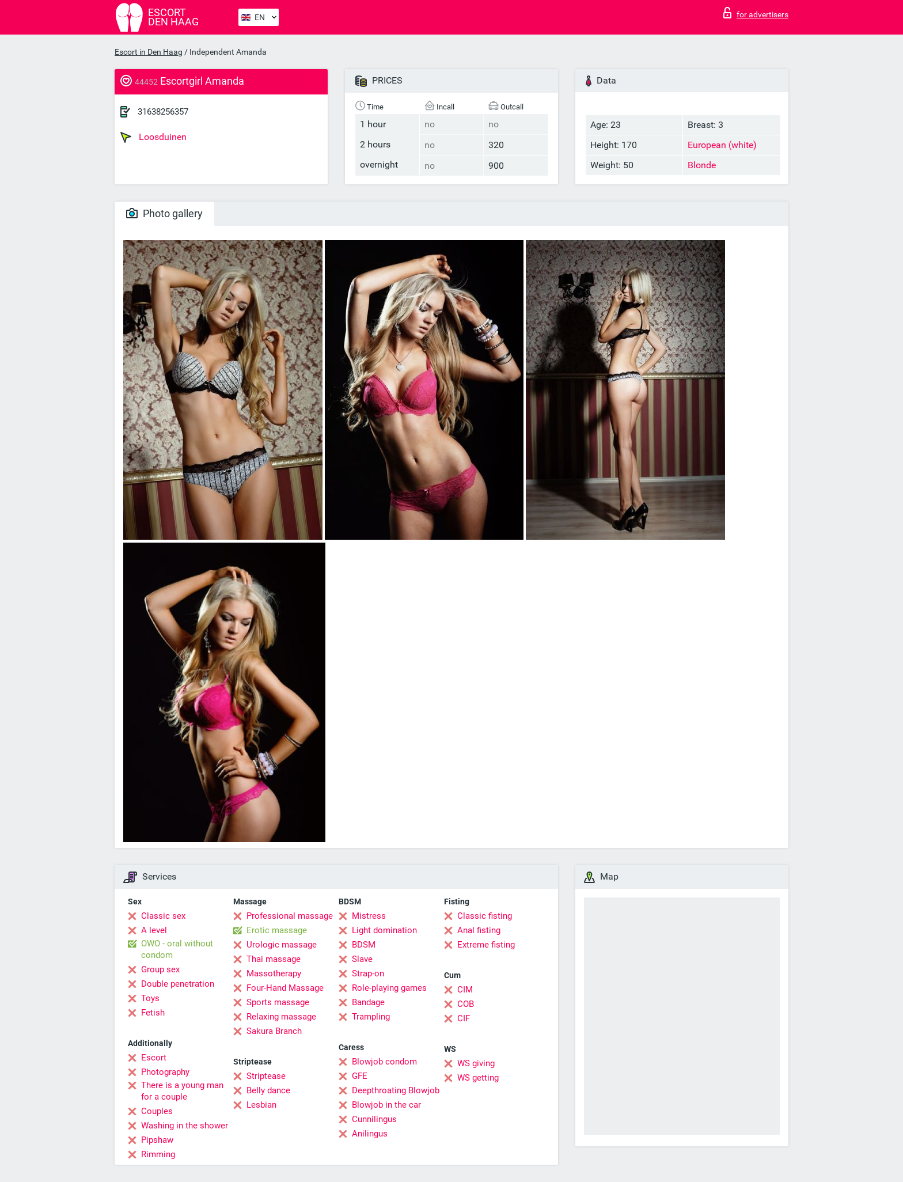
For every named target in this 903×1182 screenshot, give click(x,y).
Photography (165, 1072)
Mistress (369, 916)
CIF (463, 1018)
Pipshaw (157, 1140)
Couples (157, 1111)
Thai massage (273, 959)
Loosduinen (153, 137)
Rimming (158, 1154)
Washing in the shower (184, 1125)
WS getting (478, 1078)
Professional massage (289, 916)
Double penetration (177, 984)
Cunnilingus (374, 1119)
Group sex (160, 969)
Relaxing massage (281, 1016)
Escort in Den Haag (149, 51)
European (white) (722, 144)
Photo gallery (164, 213)
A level (154, 930)
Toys (150, 998)
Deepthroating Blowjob (395, 1090)
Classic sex (163, 916)
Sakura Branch (274, 1031)
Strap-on (368, 973)
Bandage (368, 1002)
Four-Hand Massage (285, 988)
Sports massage (277, 1002)
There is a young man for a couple (182, 1091)
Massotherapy (273, 973)
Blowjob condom (384, 1061)
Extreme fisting (486, 944)
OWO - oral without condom (177, 949)
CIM (465, 989)
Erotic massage (276, 930)
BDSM (363, 944)
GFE (359, 1076)
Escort (153, 1057)
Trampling (371, 1016)
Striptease (266, 1076)
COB (465, 1004)
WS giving (476, 1063)
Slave (362, 959)
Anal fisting (478, 930)
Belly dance (268, 1090)
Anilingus (370, 1133)
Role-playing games (389, 988)
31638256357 (163, 112)
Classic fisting (484, 916)
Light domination (384, 930)
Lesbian (261, 1105)
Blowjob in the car (386, 1105)
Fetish (153, 1012)
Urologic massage (281, 944)
